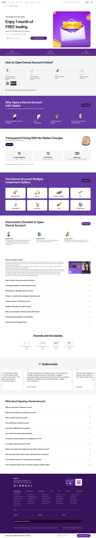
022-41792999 (18, 482)
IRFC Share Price (17, 494)
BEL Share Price (31, 500)
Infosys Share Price (60, 500)
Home (6, 5)
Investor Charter (46, 527)
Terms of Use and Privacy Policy (24, 527)
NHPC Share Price (45, 496)
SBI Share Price (73, 496)
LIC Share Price (17, 501)
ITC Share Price (31, 501)
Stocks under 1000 (17, 505)
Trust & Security (34, 527)
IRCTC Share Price (74, 500)
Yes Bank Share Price (74, 494)
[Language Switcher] (91, 2)
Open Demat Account (38, 38)
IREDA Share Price (45, 494)
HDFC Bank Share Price (32, 496)
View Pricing (9, 144)
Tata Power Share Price (18, 498)
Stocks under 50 (31, 503)
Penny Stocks (58, 501)
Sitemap (15, 527)
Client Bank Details (53, 527)
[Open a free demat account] (86, 180)
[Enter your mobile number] (19, 38)
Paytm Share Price (59, 498)
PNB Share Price (73, 498)
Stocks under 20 (17, 503)
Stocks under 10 (73, 501)
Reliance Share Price (46, 501)
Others (79, 509)
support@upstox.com (28, 482)
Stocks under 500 (73, 503)
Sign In (87, 2)
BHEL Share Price (45, 500)
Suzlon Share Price (31, 494)
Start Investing (86, 105)
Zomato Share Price (17, 500)
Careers (40, 527)
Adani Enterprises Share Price (19, 496)
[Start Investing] (86, 105)
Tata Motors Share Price (61, 494)
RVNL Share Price (59, 496)
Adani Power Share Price (47, 498)
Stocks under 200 (59, 503)
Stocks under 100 (45, 503)
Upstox (81, 527)
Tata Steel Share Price (32, 498)
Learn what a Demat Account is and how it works (27, 275)
